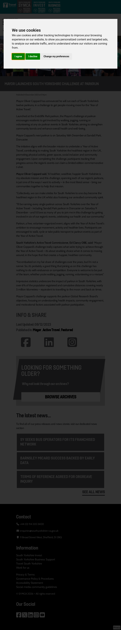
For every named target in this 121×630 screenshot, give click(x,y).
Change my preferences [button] (56, 56)
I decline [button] (32, 56)
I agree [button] (18, 56)
